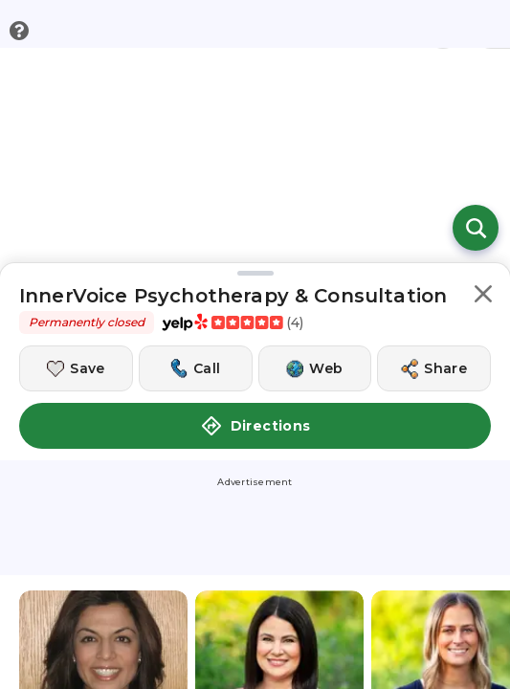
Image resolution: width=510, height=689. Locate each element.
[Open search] (476, 228)
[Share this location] (434, 368)
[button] (483, 297)
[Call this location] (196, 368)
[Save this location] (76, 368)
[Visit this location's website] (315, 368)
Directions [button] (255, 425)
